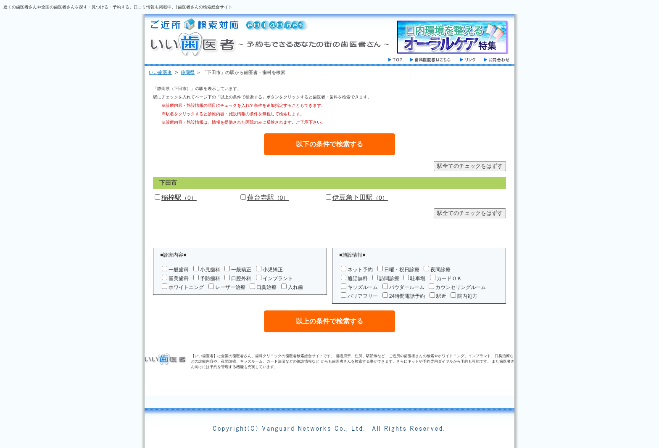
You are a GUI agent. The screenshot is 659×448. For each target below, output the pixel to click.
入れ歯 (295, 287)
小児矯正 (273, 270)
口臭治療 (266, 287)
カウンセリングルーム (460, 287)
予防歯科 (210, 278)
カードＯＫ (449, 278)
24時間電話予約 (407, 296)
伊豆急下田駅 (360, 197)
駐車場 (417, 278)
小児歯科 (210, 270)
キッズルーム (363, 287)
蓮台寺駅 (268, 197)
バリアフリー (363, 296)
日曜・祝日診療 (401, 270)
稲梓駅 (179, 197)
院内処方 (467, 296)
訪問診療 (389, 278)
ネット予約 (360, 270)
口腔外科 (241, 278)
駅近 (441, 296)
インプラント (278, 278)
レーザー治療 (230, 287)
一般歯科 (179, 270)
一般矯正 (241, 270)
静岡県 (188, 72)
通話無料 (358, 278)
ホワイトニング (186, 287)
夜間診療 (440, 270)
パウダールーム (406, 287)
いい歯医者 (160, 72)
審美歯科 (179, 278)
